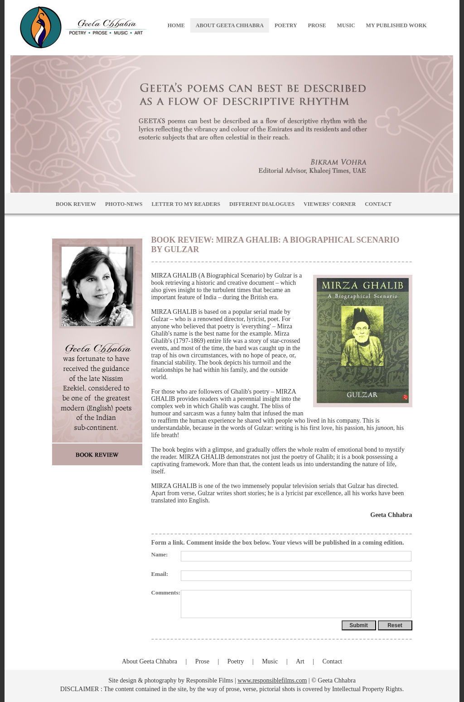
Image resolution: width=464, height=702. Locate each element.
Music (270, 661)
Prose (202, 661)
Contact (332, 661)
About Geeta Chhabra (149, 661)
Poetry (235, 661)
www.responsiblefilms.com (272, 680)
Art (300, 661)
